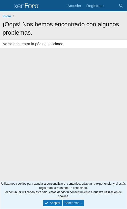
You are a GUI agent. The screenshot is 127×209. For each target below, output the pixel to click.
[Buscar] (121, 5)
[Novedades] (111, 5)
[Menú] (7, 6)
